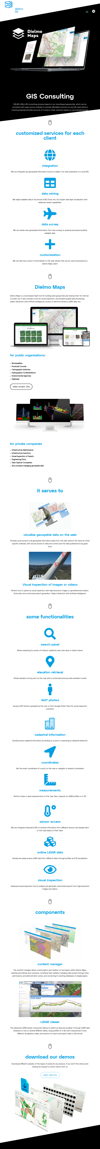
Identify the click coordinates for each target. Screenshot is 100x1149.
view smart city (21, 386)
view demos (50, 1075)
